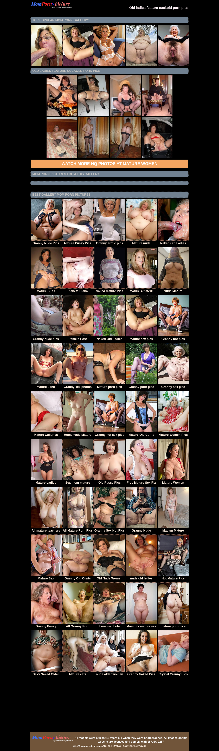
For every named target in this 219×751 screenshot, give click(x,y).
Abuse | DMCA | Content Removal (124, 746)
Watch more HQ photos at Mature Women (109, 163)
